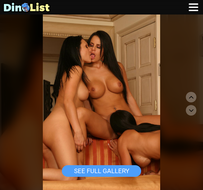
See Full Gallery (101, 171)
